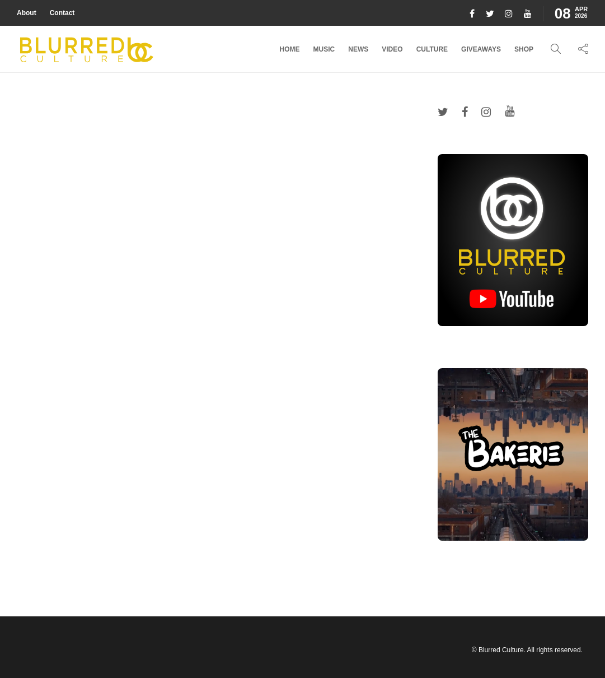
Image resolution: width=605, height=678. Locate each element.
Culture (432, 49)
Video (392, 49)
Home (290, 49)
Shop (523, 49)
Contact (62, 13)
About (26, 13)
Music (324, 49)
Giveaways (481, 49)
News (358, 49)
